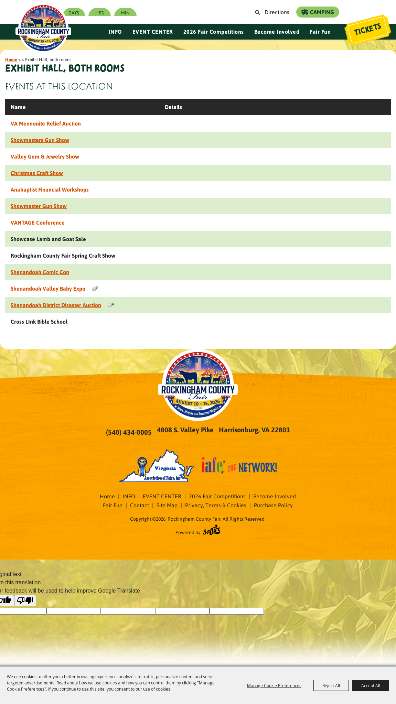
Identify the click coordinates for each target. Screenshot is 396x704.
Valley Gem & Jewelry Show (45, 156)
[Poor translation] (25, 600)
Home (11, 59)
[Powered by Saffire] (211, 530)
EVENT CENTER (152, 31)
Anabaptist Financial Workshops (50, 189)
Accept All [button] (370, 685)
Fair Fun (320, 31)
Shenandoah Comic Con (40, 271)
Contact (139, 505)
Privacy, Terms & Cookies (215, 505)
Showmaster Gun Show (39, 205)
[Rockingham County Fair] (45, 26)
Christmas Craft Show (37, 172)
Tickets (367, 29)
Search (259, 12)
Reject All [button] (331, 685)
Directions (277, 11)
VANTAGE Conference (38, 222)
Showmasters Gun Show (40, 139)
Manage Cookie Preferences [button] (274, 685)
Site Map (167, 505)
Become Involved (277, 31)
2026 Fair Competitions (213, 31)
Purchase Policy (273, 505)
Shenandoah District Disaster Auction (56, 304)
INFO (115, 31)
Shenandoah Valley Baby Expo (48, 288)
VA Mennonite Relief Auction (46, 123)
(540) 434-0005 (129, 431)
